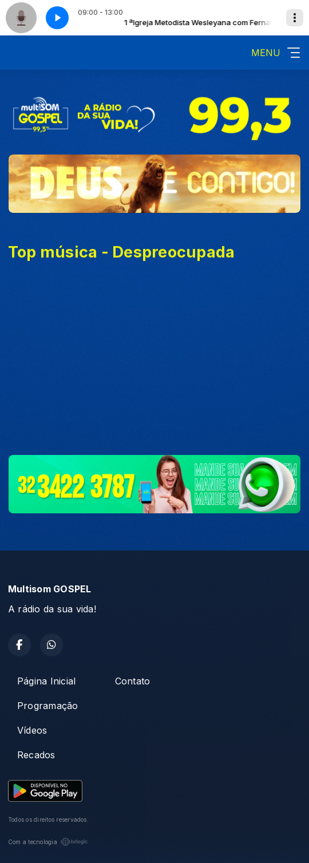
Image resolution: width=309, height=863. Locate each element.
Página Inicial (46, 681)
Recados (36, 755)
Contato (132, 681)
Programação (47, 705)
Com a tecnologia (48, 842)
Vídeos (32, 730)
